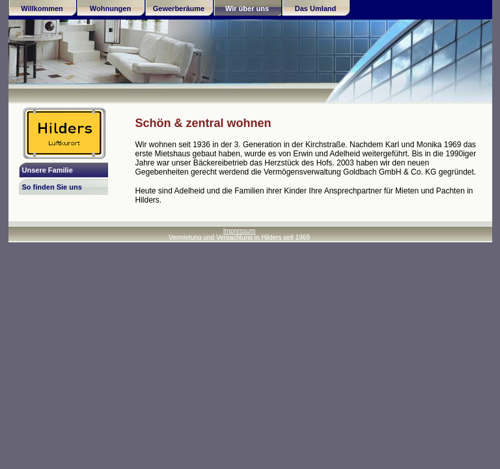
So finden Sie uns (52, 187)
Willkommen (42, 8)
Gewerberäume (178, 8)
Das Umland (316, 8)
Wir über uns (247, 8)
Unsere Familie (47, 170)
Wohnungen (110, 8)
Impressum (239, 230)
